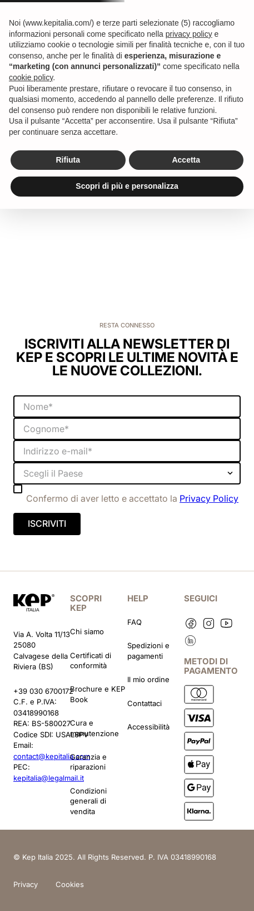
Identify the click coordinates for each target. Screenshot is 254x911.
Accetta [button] (186, 159)
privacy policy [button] (189, 34)
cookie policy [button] (31, 77)
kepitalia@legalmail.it (48, 777)
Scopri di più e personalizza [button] (127, 186)
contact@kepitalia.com (51, 756)
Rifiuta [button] (68, 159)
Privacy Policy (209, 498)
